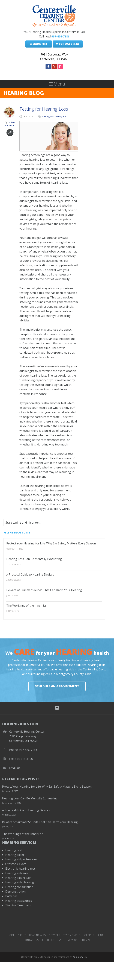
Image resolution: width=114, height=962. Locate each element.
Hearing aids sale (16, 873)
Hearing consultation (19, 887)
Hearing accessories (18, 901)
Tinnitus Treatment (18, 905)
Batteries (11, 896)
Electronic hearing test (20, 868)
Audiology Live (80, 956)
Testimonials (71, 935)
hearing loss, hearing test (54, 116)
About (22, 935)
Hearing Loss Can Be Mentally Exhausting (34, 559)
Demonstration (15, 891)
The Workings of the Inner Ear (26, 606)
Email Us (14, 768)
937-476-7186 (60, 36)
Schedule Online (67, 43)
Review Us (71, 940)
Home (11, 935)
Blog (100, 935)
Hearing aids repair (18, 878)
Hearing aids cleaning (19, 882)
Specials (88, 935)
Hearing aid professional (21, 859)
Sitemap (86, 940)
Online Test (38, 43)
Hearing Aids (37, 935)
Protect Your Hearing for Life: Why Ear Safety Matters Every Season (51, 543)
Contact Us (31, 940)
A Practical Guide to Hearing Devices (30, 574)
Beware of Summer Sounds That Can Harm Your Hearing (44, 590)
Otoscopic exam (15, 864)
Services (54, 935)
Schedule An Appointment (57, 686)
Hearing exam (14, 855)
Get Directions (52, 940)
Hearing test (13, 850)
